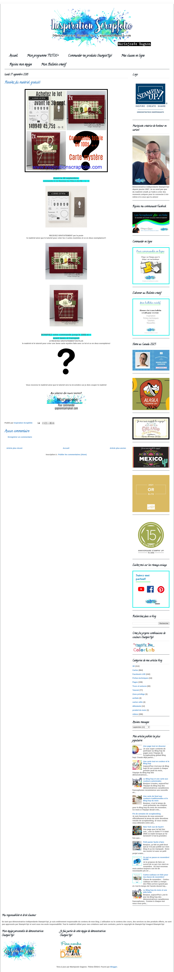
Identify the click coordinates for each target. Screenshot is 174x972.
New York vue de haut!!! (153, 827)
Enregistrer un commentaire (20, 437)
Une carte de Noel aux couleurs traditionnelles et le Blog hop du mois (155, 798)
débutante (136, 706)
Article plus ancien (118, 448)
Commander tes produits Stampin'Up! (90, 55)
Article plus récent (14, 448)
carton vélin (137, 702)
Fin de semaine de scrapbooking (146, 814)
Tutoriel (135, 690)
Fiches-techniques (140, 678)
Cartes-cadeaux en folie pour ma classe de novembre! (155, 876)
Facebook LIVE (138, 674)
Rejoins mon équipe (20, 64)
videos (135, 714)
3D (133, 666)
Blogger (113, 967)
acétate (135, 698)
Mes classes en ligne (132, 55)
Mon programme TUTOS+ (43, 55)
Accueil (13, 55)
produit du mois (139, 710)
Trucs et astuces (139, 686)
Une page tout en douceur (154, 746)
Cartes (135, 670)
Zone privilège (138, 694)
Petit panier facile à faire (153, 842)
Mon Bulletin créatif (53, 64)
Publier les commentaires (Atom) (72, 454)
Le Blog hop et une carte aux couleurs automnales (155, 780)
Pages (135, 682)
